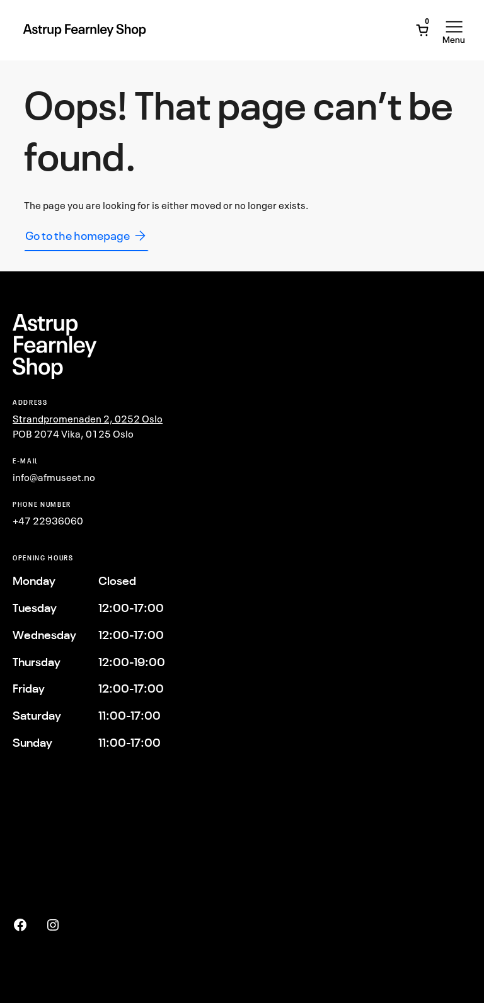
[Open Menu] (453, 30)
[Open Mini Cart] (422, 30)
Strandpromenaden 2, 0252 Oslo (88, 418)
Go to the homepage (86, 236)
